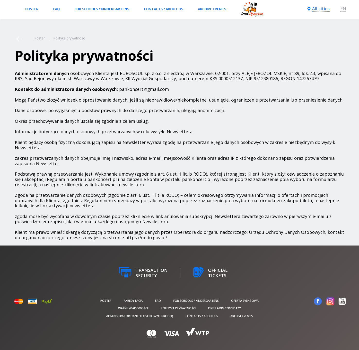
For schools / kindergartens (102, 9)
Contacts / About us (163, 9)
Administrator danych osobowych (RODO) (139, 316)
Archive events (212, 9)
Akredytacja (133, 301)
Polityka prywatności (178, 308)
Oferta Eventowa (245, 301)
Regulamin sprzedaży (224, 308)
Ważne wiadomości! (133, 308)
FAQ (56, 9)
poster (31, 9)
